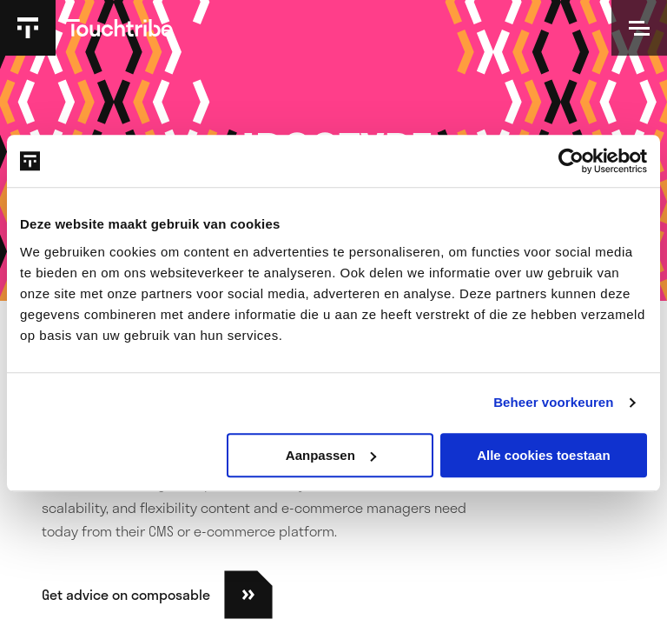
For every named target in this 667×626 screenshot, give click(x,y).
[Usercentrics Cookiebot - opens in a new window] (571, 161)
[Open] (639, 28)
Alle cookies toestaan (543, 455)
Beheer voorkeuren (553, 402)
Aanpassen (331, 455)
